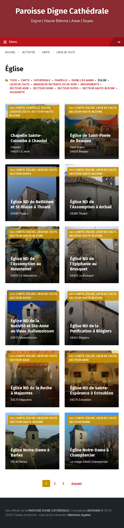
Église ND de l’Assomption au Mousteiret (26, 263)
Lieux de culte (66, 52)
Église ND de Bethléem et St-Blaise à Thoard (32, 204)
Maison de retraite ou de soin (55, 84)
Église (45, 107)
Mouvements (90, 84)
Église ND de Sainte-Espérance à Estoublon (91, 390)
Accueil (10, 52)
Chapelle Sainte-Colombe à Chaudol (29, 138)
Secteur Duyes (67, 88)
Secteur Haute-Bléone (98, 88)
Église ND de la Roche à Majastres (31, 390)
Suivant (76, 483)
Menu (62, 42)
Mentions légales (79, 515)
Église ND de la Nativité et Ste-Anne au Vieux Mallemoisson (32, 326)
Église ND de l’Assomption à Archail (91, 204)
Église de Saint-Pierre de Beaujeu (90, 138)
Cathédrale (42, 80)
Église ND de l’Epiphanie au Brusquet (83, 263)
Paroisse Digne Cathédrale (62, 11)
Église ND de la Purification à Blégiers (91, 328)
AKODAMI (93, 510)
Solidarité (17, 92)
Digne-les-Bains (83, 80)
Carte (46, 52)
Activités (28, 52)
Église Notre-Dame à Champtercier (89, 453)
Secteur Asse (19, 88)
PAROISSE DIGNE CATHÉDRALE (48, 510)
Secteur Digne (43, 88)
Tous (13, 80)
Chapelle (61, 80)
